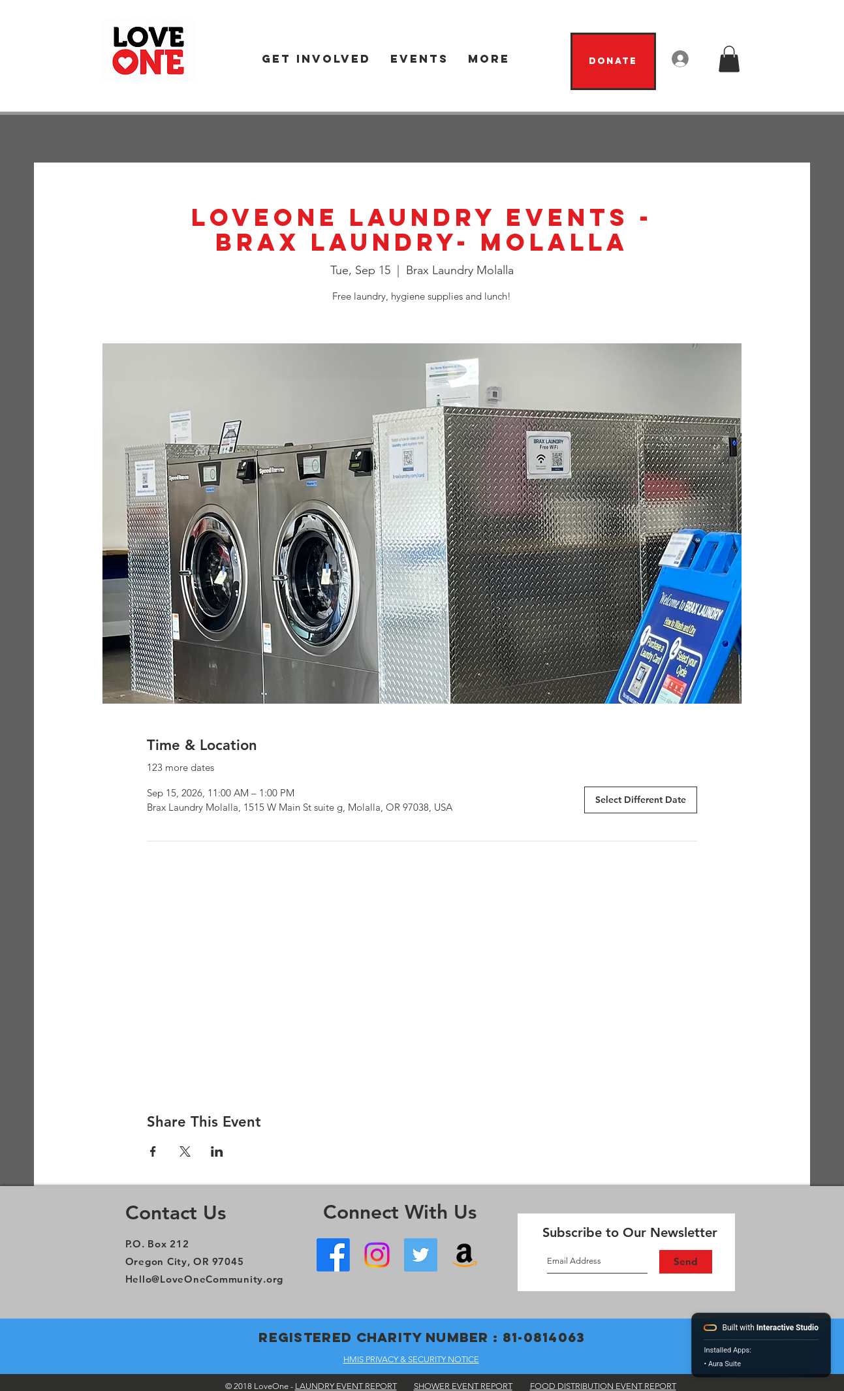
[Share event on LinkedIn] (217, 1151)
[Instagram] (377, 1255)
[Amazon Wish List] (464, 1255)
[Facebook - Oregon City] (333, 1255)
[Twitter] (420, 1255)
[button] (316, 59)
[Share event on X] (185, 1151)
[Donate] (613, 61)
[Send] (685, 1262)
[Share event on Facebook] (153, 1151)
